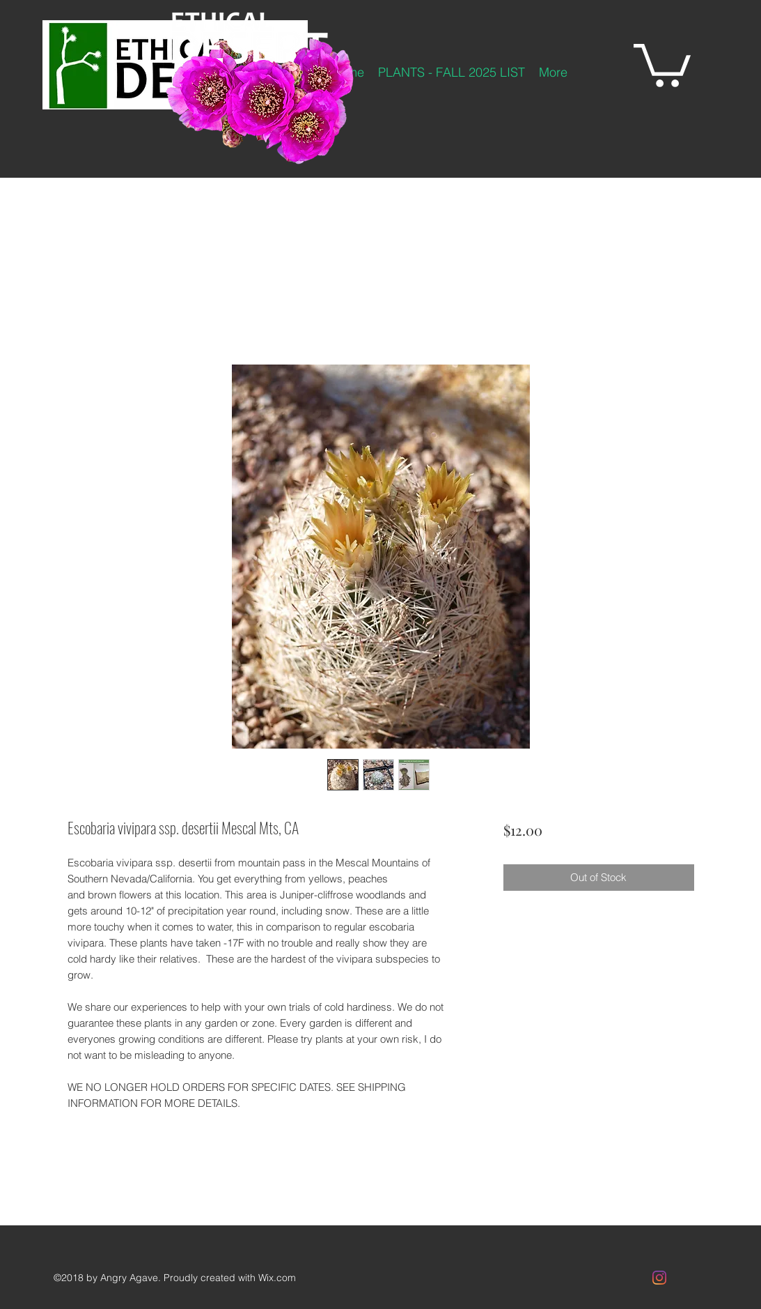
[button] (662, 63)
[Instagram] (659, 1278)
